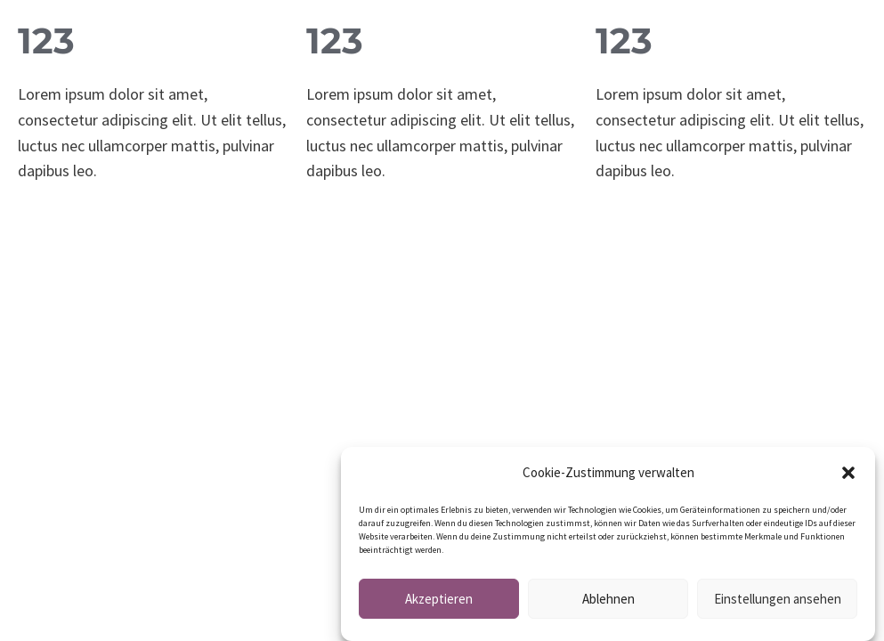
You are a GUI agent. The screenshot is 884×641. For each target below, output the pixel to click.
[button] (848, 475)
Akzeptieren (439, 601)
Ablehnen (608, 601)
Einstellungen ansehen (777, 601)
